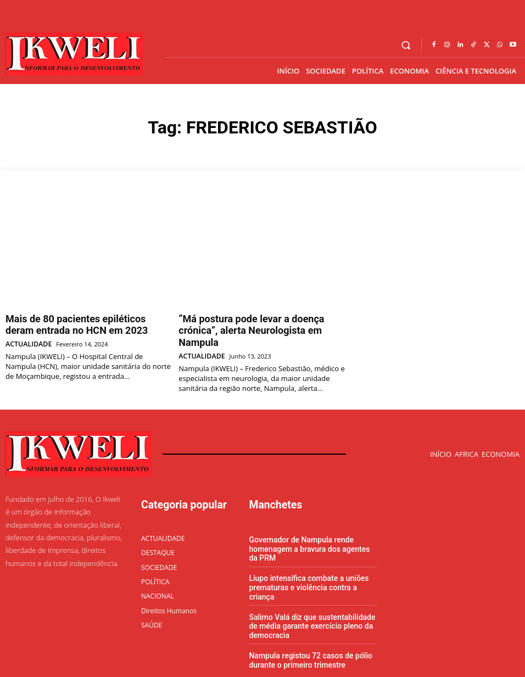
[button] (406, 45)
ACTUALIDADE (26, 338)
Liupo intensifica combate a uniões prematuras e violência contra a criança (311, 561)
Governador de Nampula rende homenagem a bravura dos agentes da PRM (310, 529)
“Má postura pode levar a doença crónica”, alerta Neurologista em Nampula (262, 322)
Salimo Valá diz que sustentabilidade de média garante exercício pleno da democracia (312, 594)
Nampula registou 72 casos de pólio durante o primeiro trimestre (306, 626)
